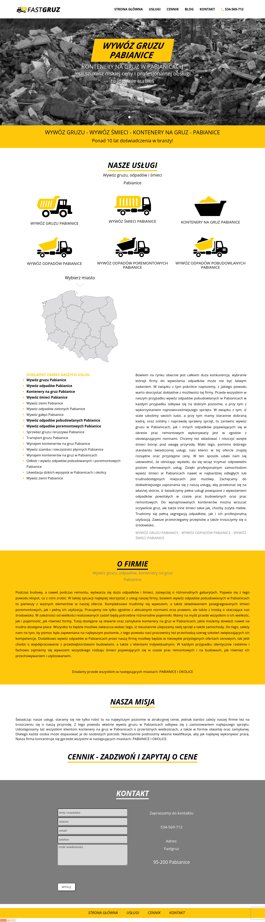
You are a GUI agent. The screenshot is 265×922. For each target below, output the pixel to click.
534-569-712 (232, 9)
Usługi (155, 9)
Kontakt (207, 9)
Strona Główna (128, 9)
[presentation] (88, 875)
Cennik (173, 9)
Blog (189, 9)
